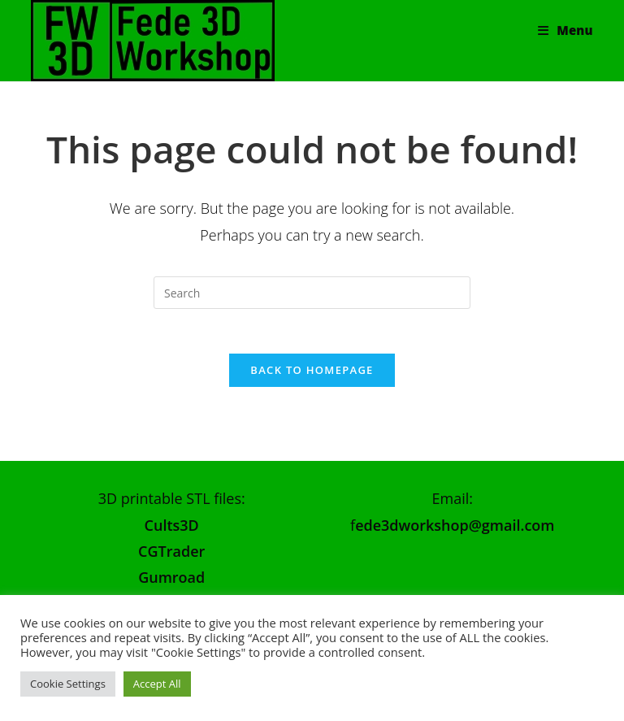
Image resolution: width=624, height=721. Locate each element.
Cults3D (172, 530)
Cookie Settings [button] (68, 683)
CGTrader (171, 556)
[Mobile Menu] (565, 30)
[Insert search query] (312, 292)
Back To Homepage (311, 374)
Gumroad (171, 582)
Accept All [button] (157, 683)
